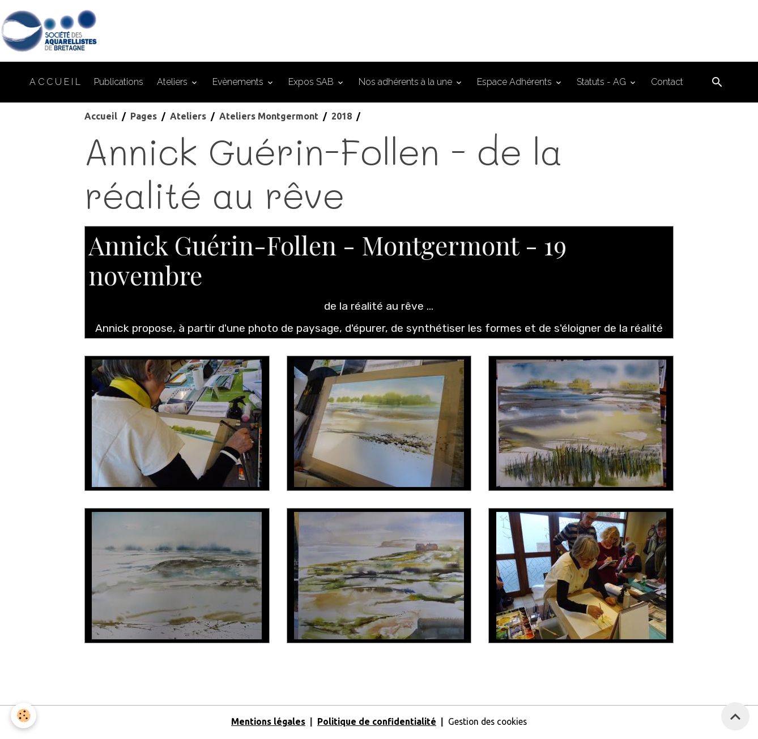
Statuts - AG (602, 83)
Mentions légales (265, 723)
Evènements (239, 83)
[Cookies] (24, 715)
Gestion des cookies (489, 723)
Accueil (100, 118)
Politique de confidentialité (375, 723)
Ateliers (173, 83)
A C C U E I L (54, 83)
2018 (341, 118)
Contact (667, 83)
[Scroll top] (735, 716)
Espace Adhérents (515, 83)
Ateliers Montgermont (268, 118)
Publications (118, 83)
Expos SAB (312, 83)
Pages (143, 118)
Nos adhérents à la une (406, 83)
